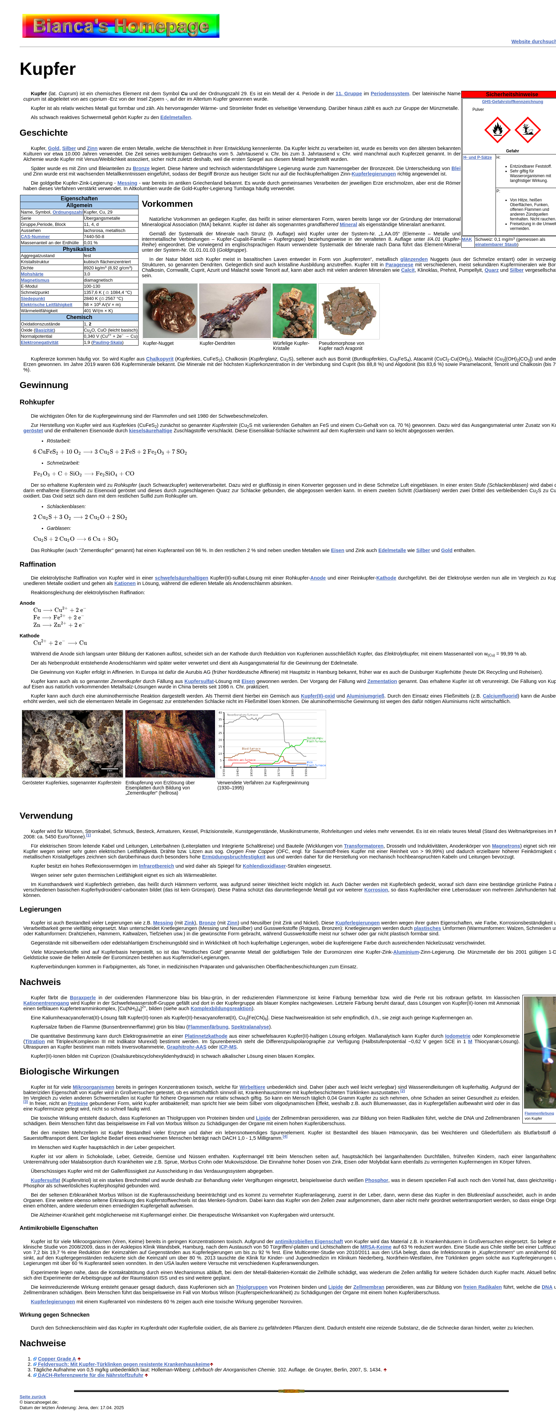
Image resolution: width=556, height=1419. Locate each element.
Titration (35, 1041)
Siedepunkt (33, 298)
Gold (53, 148)
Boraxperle (83, 997)
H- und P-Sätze (477, 157)
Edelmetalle (392, 550)
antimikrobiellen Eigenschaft (309, 1241)
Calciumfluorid (500, 696)
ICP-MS (227, 1047)
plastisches (427, 928)
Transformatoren (363, 846)
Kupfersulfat (199, 681)
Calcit (408, 270)
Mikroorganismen (93, 1087)
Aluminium (406, 952)
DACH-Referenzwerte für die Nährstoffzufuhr (88, 1375)
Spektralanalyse (250, 1027)
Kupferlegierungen (374, 174)
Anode (318, 578)
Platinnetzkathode (206, 1036)
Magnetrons (506, 846)
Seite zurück (33, 1396)
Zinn (92, 148)
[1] (88, 835)
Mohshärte (32, 274)
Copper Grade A (57, 1359)
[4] (285, 1136)
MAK (467, 239)
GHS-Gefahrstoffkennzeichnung (512, 101)
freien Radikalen (482, 1287)
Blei (456, 168)
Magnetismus (35, 280)
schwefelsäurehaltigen (181, 578)
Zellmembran (368, 1287)
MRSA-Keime (376, 1247)
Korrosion (376, 889)
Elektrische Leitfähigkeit (46, 304)
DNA (547, 1287)
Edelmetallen (175, 117)
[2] (402, 1091)
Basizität (44, 330)
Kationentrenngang (46, 1003)
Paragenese (399, 264)
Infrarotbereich (156, 866)
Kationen (125, 583)
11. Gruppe (349, 93)
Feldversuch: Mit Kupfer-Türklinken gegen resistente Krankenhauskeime (121, 1364)
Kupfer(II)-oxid (318, 696)
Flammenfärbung (539, 1113)
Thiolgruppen (252, 1287)
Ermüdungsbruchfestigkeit (233, 856)
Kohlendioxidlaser (264, 866)
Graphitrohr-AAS (187, 1047)
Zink (189, 922)
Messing (128, 183)
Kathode (386, 578)
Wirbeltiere (252, 1087)
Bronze (141, 168)
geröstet (33, 430)
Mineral (348, 224)
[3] (25, 1102)
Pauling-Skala (107, 342)
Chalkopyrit (160, 359)
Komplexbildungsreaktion (221, 1008)
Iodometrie (457, 1036)
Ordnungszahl (68, 212)
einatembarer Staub (496, 244)
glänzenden (414, 259)
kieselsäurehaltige (150, 430)
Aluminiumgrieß (365, 696)
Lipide (263, 1118)
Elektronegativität (39, 342)
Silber (69, 148)
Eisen (248, 681)
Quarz (492, 270)
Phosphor (376, 1180)
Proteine (78, 1103)
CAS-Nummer (35, 236)
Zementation (382, 681)
